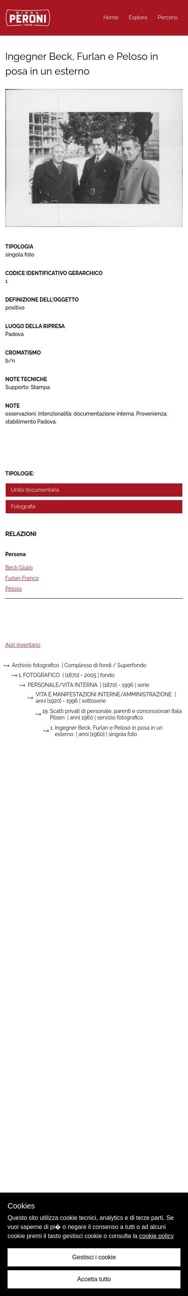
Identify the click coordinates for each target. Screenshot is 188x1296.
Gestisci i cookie (94, 1257)
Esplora (138, 17)
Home (111, 17)
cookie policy (156, 1236)
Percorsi (167, 17)
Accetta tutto (94, 1279)
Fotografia (23, 506)
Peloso (13, 589)
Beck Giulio (19, 567)
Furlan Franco (22, 578)
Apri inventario (22, 645)
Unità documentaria (35, 490)
